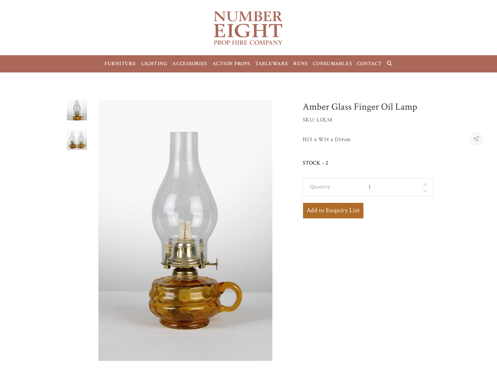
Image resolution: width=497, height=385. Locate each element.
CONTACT (369, 63)
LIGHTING (154, 63)
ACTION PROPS (231, 63)
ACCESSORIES (189, 63)
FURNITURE (120, 63)
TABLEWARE (272, 63)
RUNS (300, 63)
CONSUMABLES (332, 63)
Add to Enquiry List (333, 210)
